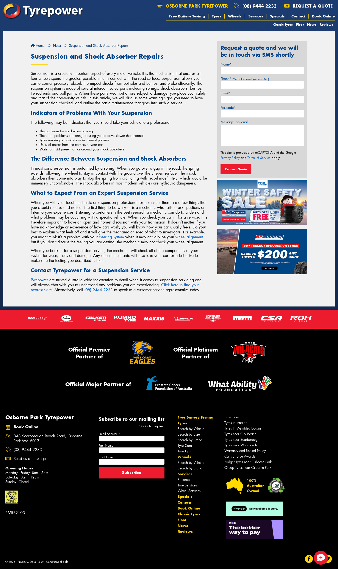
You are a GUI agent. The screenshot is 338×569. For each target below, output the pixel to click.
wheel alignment (189, 237)
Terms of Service (259, 158)
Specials (277, 16)
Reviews (326, 24)
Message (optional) (235, 122)
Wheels (234, 16)
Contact (298, 16)
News (311, 24)
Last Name (106, 457)
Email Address (109, 434)
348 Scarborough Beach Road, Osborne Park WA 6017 (48, 439)
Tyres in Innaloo (235, 422)
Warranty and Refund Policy (245, 451)
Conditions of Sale (57, 562)
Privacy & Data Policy (31, 562)
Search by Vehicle (191, 429)
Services (255, 16)
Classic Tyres (283, 24)
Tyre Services (187, 485)
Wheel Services (189, 491)
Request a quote (308, 6)
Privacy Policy (230, 158)
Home (37, 45)
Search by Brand (190, 440)
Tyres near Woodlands (240, 445)
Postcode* (228, 107)
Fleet (300, 24)
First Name (106, 445)
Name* (226, 64)
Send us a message (30, 458)
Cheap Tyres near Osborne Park (247, 467)
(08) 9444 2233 (260, 6)
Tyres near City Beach (240, 434)
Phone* (245, 79)
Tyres (216, 16)
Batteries (184, 479)
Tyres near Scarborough (241, 439)
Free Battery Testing (187, 16)
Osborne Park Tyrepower (192, 6)
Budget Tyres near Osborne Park (248, 462)
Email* (226, 93)
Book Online (323, 16)
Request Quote (236, 169)
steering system (111, 237)
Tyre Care (185, 445)
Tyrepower (40, 280)
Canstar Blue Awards (239, 456)
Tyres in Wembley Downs (242, 428)
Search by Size (189, 434)
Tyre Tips (184, 451)
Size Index (232, 417)
